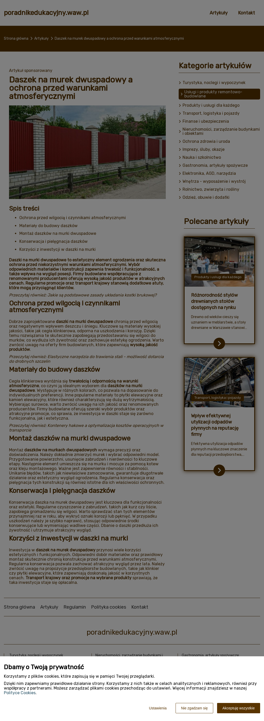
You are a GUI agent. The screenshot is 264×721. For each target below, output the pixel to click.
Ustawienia (158, 708)
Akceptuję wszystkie (238, 708)
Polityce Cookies (20, 692)
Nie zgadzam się (194, 708)
